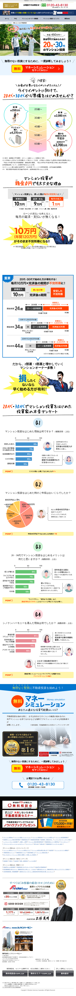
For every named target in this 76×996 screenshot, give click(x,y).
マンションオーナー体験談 (30, 18)
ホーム (7, 18)
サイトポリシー (64, 842)
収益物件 (5, 861)
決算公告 (42, 844)
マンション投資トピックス (51, 18)
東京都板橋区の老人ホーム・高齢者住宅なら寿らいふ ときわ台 (19, 869)
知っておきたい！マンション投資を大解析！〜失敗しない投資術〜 (20, 854)
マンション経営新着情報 (61, 837)
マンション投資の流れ (42, 852)
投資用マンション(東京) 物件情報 (11, 839)
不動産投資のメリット (9, 852)
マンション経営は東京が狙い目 (39, 850)
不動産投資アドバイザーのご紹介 (54, 844)
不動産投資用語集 (34, 839)
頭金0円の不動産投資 (40, 867)
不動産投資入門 (25, 839)
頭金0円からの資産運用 (9, 867)
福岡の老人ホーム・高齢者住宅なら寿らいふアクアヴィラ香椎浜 (53, 869)
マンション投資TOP (7, 23)
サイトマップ (29, 844)
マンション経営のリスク (24, 850)
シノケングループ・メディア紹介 (62, 839)
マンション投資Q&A (37, 837)
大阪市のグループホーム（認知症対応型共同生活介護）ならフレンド (36, 871)
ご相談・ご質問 (23, 842)
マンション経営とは (49, 837)
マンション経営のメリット (10, 850)
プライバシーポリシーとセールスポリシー (14, 844)
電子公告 (36, 844)
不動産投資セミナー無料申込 (52, 842)
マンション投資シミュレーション (22, 837)
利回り (11, 861)
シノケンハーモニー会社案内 (10, 842)
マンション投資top (8, 837)
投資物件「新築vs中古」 (47, 839)
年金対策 (51, 850)
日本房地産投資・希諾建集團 (10, 871)
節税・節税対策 (24, 861)
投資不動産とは (31, 852)
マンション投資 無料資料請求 (35, 842)
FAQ (15, 18)
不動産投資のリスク (21, 852)
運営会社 (67, 18)
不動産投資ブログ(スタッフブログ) (25, 867)
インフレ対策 (32, 861)
